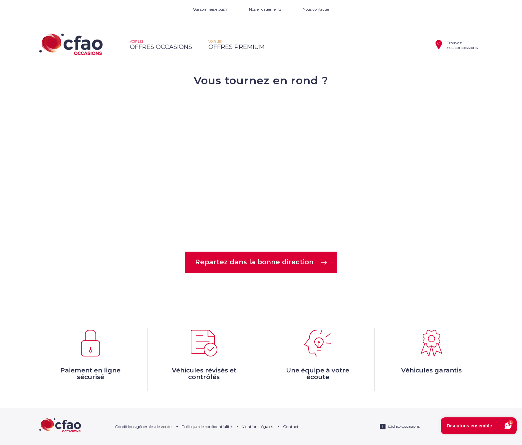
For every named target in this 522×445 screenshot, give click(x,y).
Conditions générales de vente (143, 426)
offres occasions (161, 45)
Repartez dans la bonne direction (261, 262)
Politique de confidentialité (206, 426)
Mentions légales (257, 426)
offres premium (236, 45)
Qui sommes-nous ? (210, 9)
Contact (291, 426)
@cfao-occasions (404, 426)
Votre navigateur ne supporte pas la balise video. (261, 168)
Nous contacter (316, 9)
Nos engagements (265, 9)
